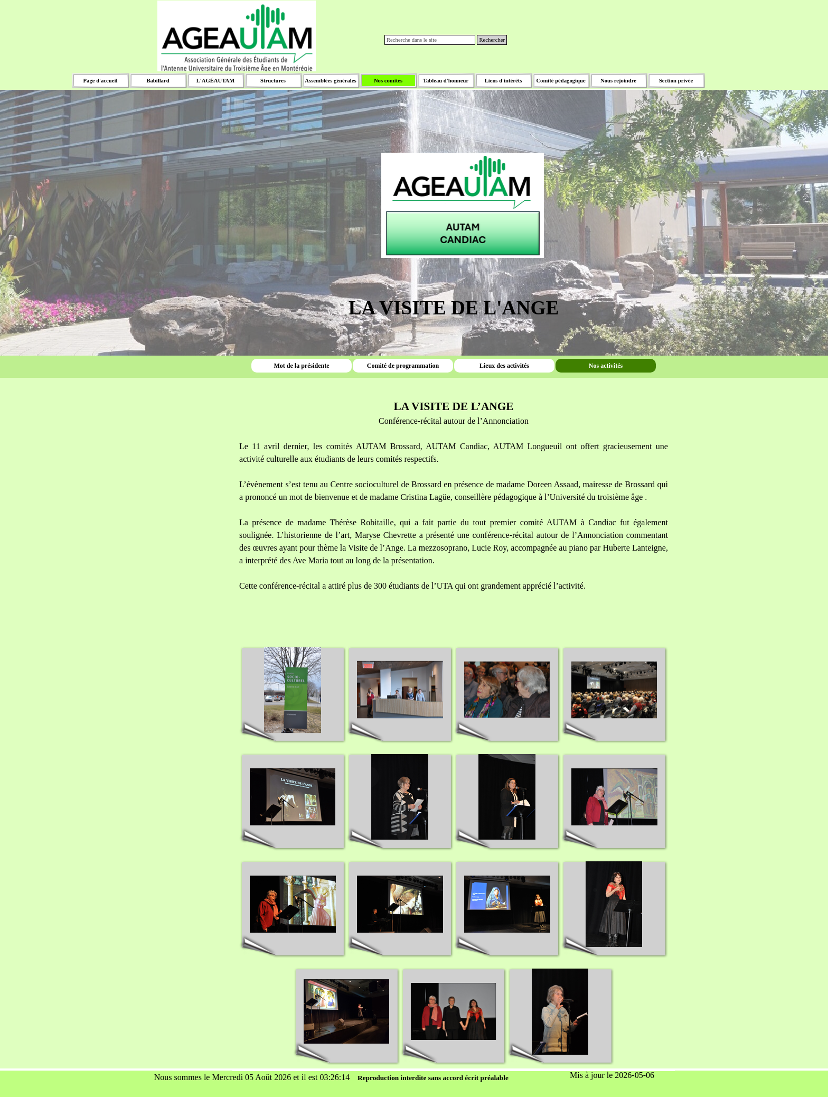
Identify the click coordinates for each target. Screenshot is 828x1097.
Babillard (157, 80)
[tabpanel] (453, 190)
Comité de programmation (403, 365)
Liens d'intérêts (503, 80)
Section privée (676, 80)
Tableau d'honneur (445, 80)
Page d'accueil (100, 80)
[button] (292, 690)
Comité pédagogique (560, 80)
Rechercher (492, 40)
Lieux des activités (504, 365)
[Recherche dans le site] (429, 40)
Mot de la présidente (302, 365)
